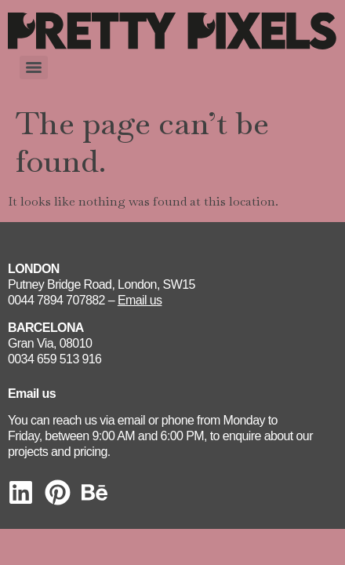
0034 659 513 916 (54, 359)
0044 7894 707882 (56, 300)
